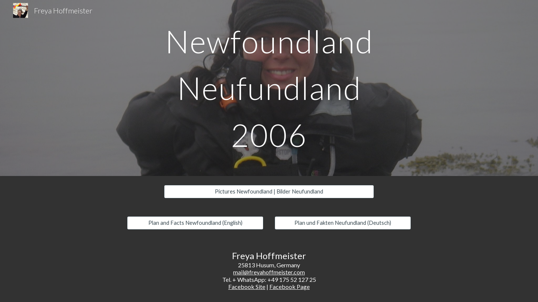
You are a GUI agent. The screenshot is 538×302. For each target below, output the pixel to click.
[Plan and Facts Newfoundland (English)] (195, 223)
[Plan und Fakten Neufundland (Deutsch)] (343, 223)
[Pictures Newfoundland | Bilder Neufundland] (269, 191)
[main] (269, 88)
